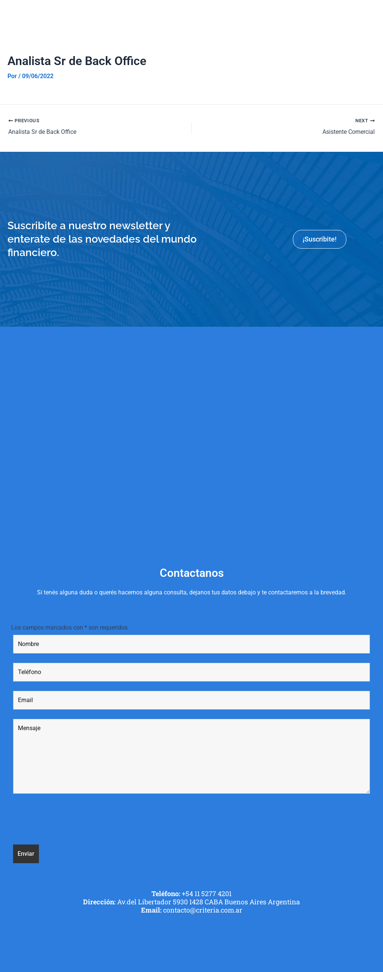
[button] (373, 15)
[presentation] (70, 820)
